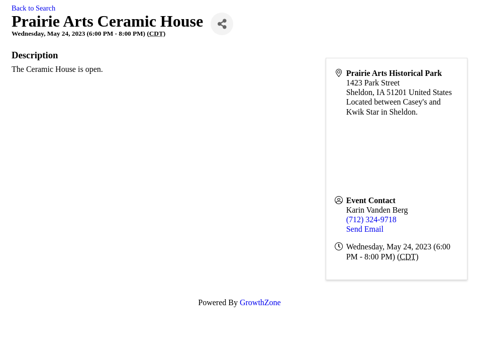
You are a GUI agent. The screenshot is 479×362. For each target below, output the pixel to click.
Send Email (365, 229)
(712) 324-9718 (371, 219)
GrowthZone (260, 302)
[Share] (222, 24)
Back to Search (33, 8)
